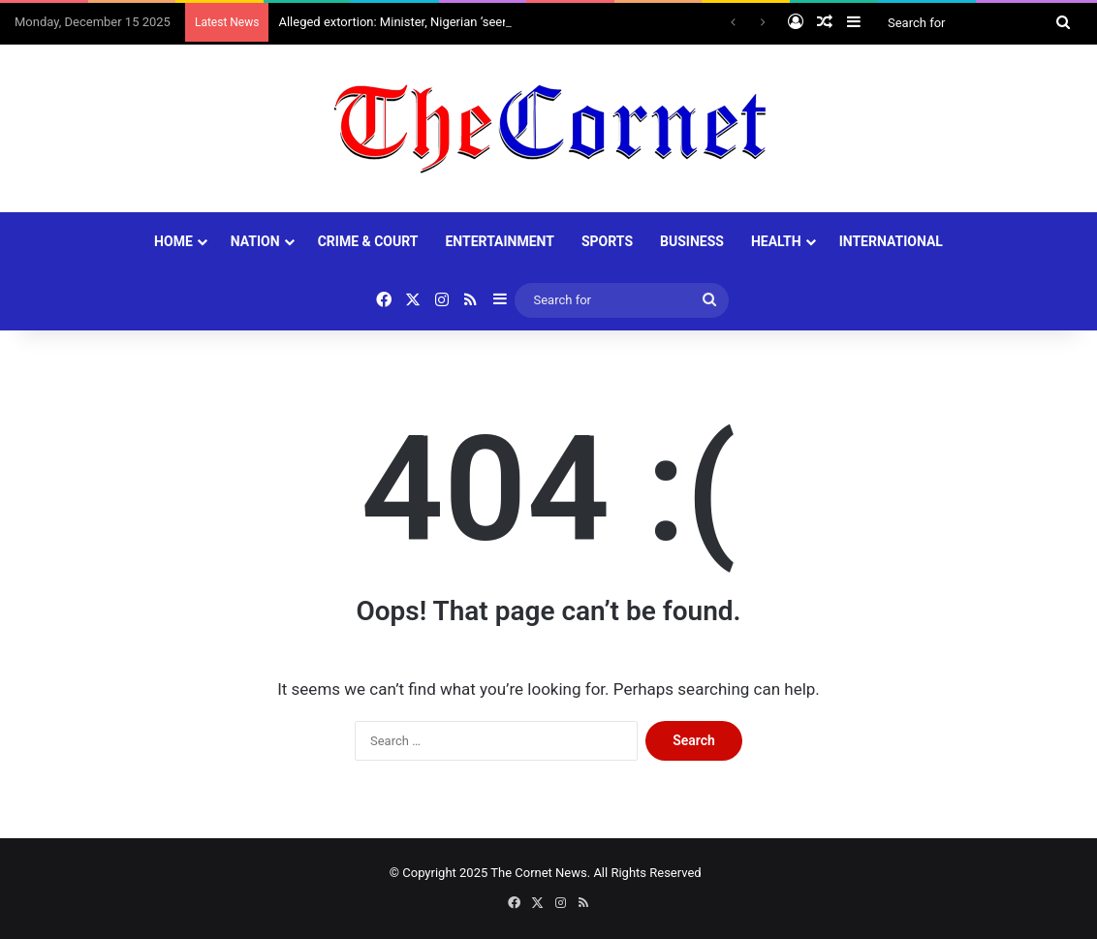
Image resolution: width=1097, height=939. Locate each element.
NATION (255, 241)
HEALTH (776, 241)
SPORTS (607, 241)
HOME (173, 241)
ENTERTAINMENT (499, 241)
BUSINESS (692, 241)
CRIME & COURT (368, 241)
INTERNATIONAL (891, 241)
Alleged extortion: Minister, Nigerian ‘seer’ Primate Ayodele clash (457, 22)
